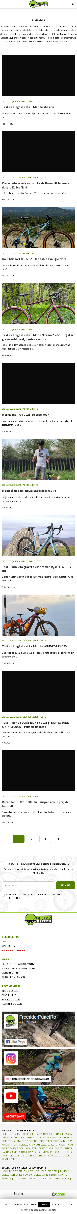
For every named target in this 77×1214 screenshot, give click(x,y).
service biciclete (11, 999)
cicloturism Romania (13, 977)
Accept (44, 1204)
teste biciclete (10, 991)
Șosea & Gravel (20, 101)
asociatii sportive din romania (19, 968)
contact (6, 941)
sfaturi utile (9, 995)
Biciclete (6, 101)
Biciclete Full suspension (25, 177)
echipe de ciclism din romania (18, 964)
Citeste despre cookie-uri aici (38, 1210)
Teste (39, 101)
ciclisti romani (10, 972)
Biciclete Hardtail (21, 253)
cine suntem (8, 946)
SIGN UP (65, 885)
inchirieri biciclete (12, 1003)
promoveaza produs (13, 950)
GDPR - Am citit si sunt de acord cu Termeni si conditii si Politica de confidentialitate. (37, 896)
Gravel (32, 101)
